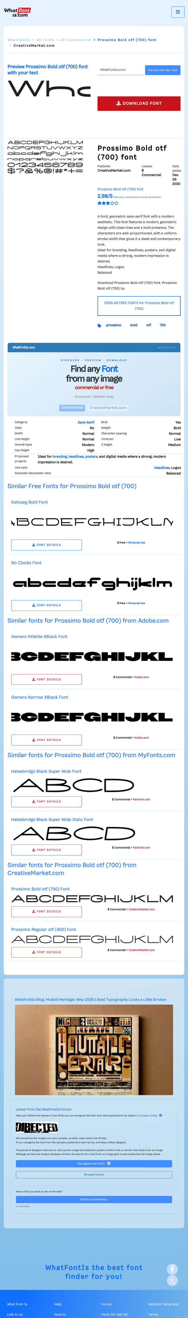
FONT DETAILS (46, 545)
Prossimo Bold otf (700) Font (40, 889)
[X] (172, 1280)
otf (148, 325)
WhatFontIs (18, 40)
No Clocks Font (26, 563)
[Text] (120, 70)
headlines (76, 457)
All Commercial (75, 40)
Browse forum (94, 1174)
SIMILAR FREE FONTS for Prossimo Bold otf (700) (139, 306)
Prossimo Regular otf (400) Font (43, 929)
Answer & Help (151, 1115)
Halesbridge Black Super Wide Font (46, 771)
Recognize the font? (94, 1163)
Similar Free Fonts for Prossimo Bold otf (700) (71, 486)
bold (133, 325)
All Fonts (45, 40)
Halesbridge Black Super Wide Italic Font (52, 819)
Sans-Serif (86, 423)
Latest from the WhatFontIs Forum (43, 1109)
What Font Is (17, 1304)
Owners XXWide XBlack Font (39, 637)
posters (91, 457)
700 (163, 325)
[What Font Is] (17, 12)
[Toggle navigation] (178, 12)
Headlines (162, 468)
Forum (106, 1304)
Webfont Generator (94, 1199)
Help (58, 1304)
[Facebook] (172, 1269)
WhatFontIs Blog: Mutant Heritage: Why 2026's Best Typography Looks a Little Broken (90, 1000)
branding (60, 457)
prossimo (113, 325)
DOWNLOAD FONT (139, 103)
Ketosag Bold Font (29, 502)
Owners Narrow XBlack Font (39, 697)
